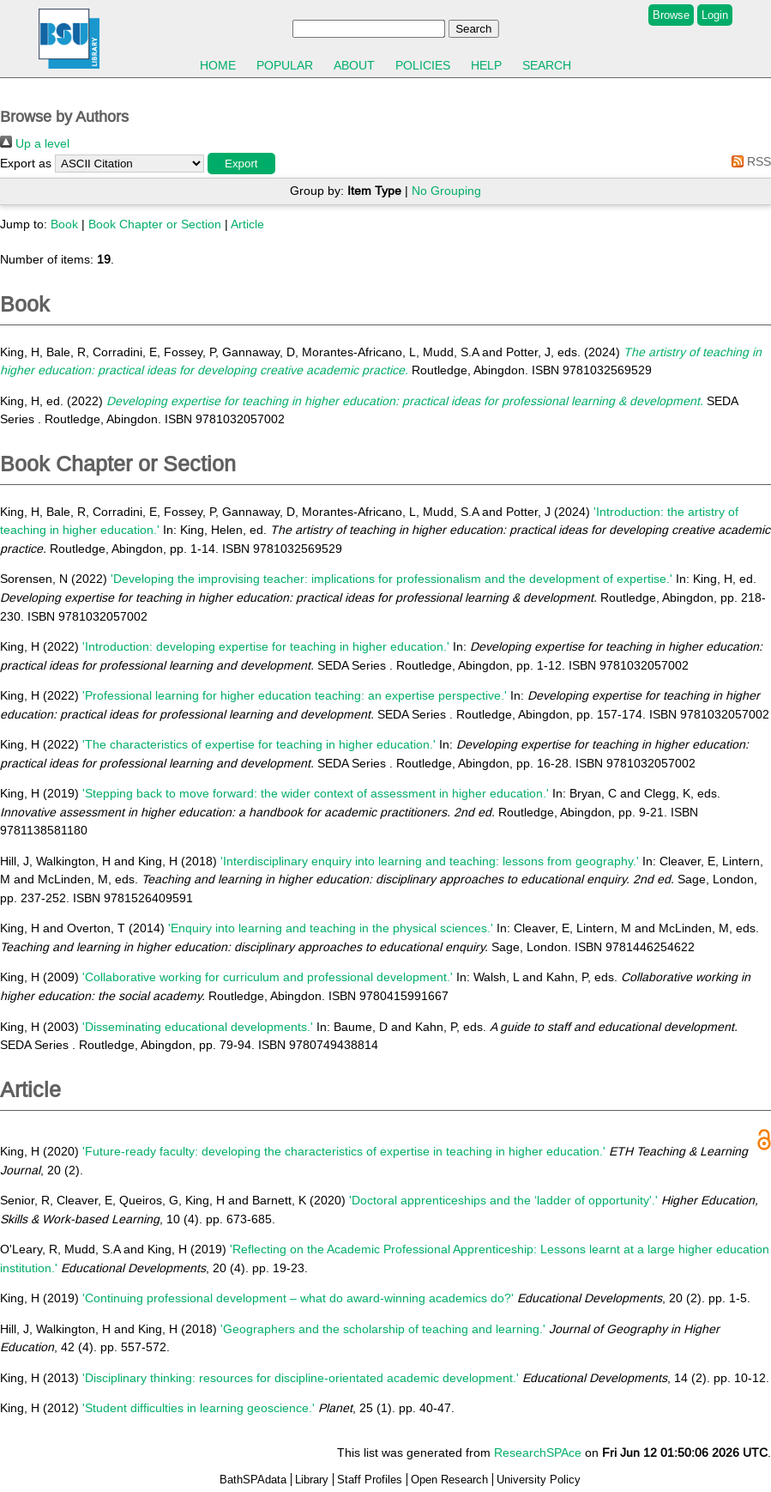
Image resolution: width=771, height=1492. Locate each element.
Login (715, 15)
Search (546, 65)
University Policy (539, 1479)
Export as (25, 163)
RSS (748, 161)
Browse (671, 15)
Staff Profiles (369, 1479)
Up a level (34, 143)
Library (311, 1479)
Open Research (449, 1479)
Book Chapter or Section (154, 224)
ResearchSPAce (537, 1452)
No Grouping (446, 190)
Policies (422, 65)
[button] (241, 163)
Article (247, 224)
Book (64, 224)
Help (486, 65)
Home (218, 65)
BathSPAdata (253, 1479)
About (354, 65)
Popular (284, 65)
